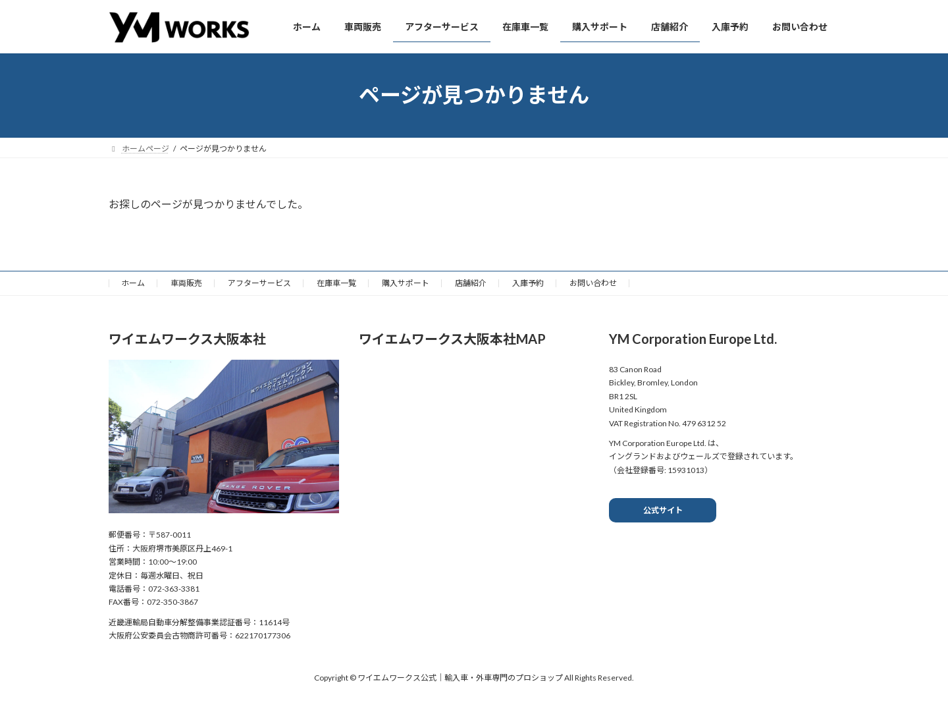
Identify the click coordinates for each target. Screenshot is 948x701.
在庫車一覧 (336, 283)
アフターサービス (259, 283)
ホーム (133, 283)
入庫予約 (528, 283)
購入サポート (405, 283)
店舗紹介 (471, 283)
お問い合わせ (593, 283)
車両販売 (186, 283)
